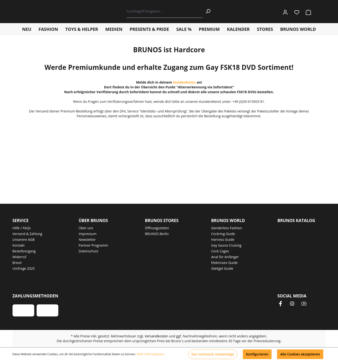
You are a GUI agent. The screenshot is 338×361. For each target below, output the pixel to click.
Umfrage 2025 (24, 268)
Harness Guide (222, 239)
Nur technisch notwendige (212, 354)
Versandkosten (156, 336)
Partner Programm (93, 245)
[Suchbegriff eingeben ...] (165, 11)
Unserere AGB (24, 239)
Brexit (17, 262)
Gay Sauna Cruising (226, 245)
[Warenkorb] (307, 11)
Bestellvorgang (24, 251)
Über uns (86, 228)
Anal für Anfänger (225, 257)
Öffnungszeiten (157, 228)
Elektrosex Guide (224, 262)
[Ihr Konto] (285, 11)
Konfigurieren (257, 354)
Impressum (88, 233)
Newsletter (87, 239)
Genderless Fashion (226, 228)
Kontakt (19, 245)
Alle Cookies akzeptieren (300, 354)
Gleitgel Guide (222, 268)
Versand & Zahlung (27, 233)
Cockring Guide (223, 233)
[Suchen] (207, 11)
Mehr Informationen (150, 354)
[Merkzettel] (297, 11)
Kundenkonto (184, 82)
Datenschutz (88, 251)
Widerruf (20, 257)
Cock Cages (220, 251)
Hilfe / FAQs (22, 228)
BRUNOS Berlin (157, 233)
